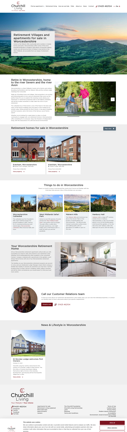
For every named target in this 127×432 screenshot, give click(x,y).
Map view (109, 128)
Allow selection (112, 415)
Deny (112, 420)
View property (18, 171)
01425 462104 (104, 6)
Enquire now (47, 304)
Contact (91, 6)
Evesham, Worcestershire (25, 165)
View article (18, 377)
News (85, 6)
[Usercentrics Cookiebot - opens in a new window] (11, 428)
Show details (92, 428)
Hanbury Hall (96, 217)
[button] (58, 99)
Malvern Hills (72, 217)
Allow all (112, 410)
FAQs (72, 6)
